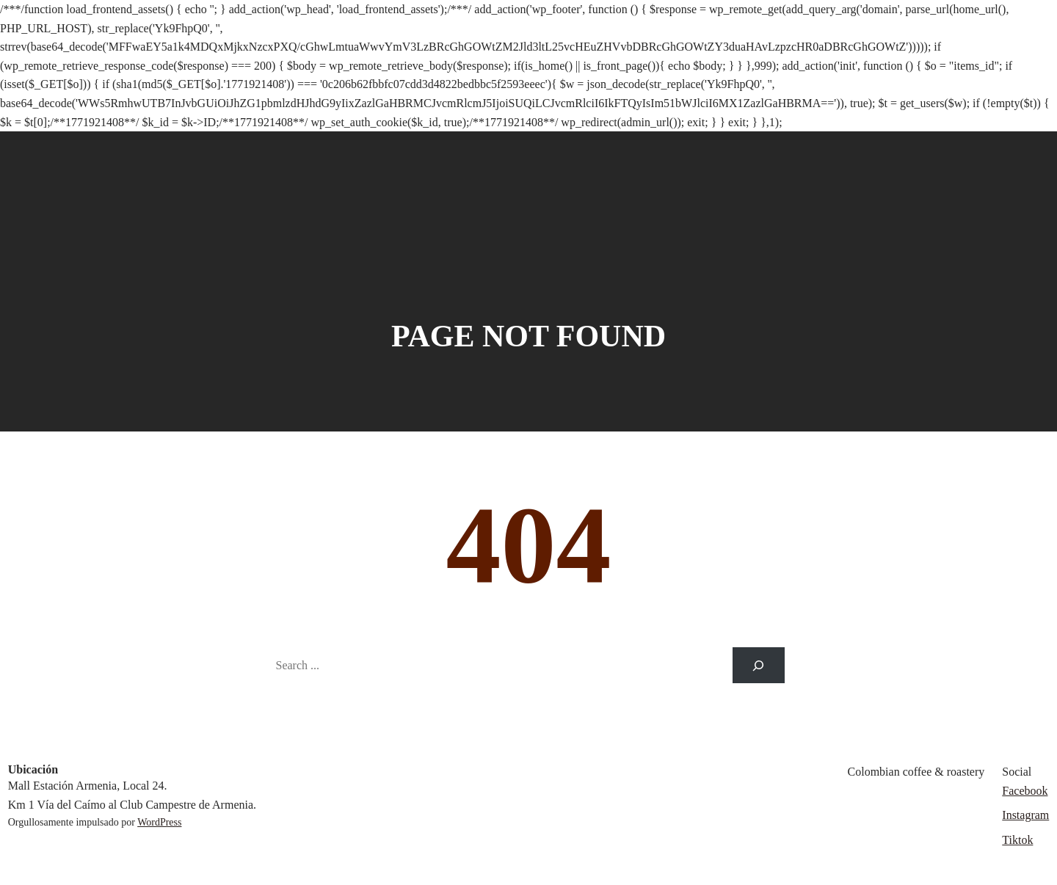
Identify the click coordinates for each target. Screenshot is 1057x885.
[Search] (759, 665)
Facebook (1024, 790)
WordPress (159, 822)
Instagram (1025, 815)
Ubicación (33, 769)
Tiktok (1017, 840)
